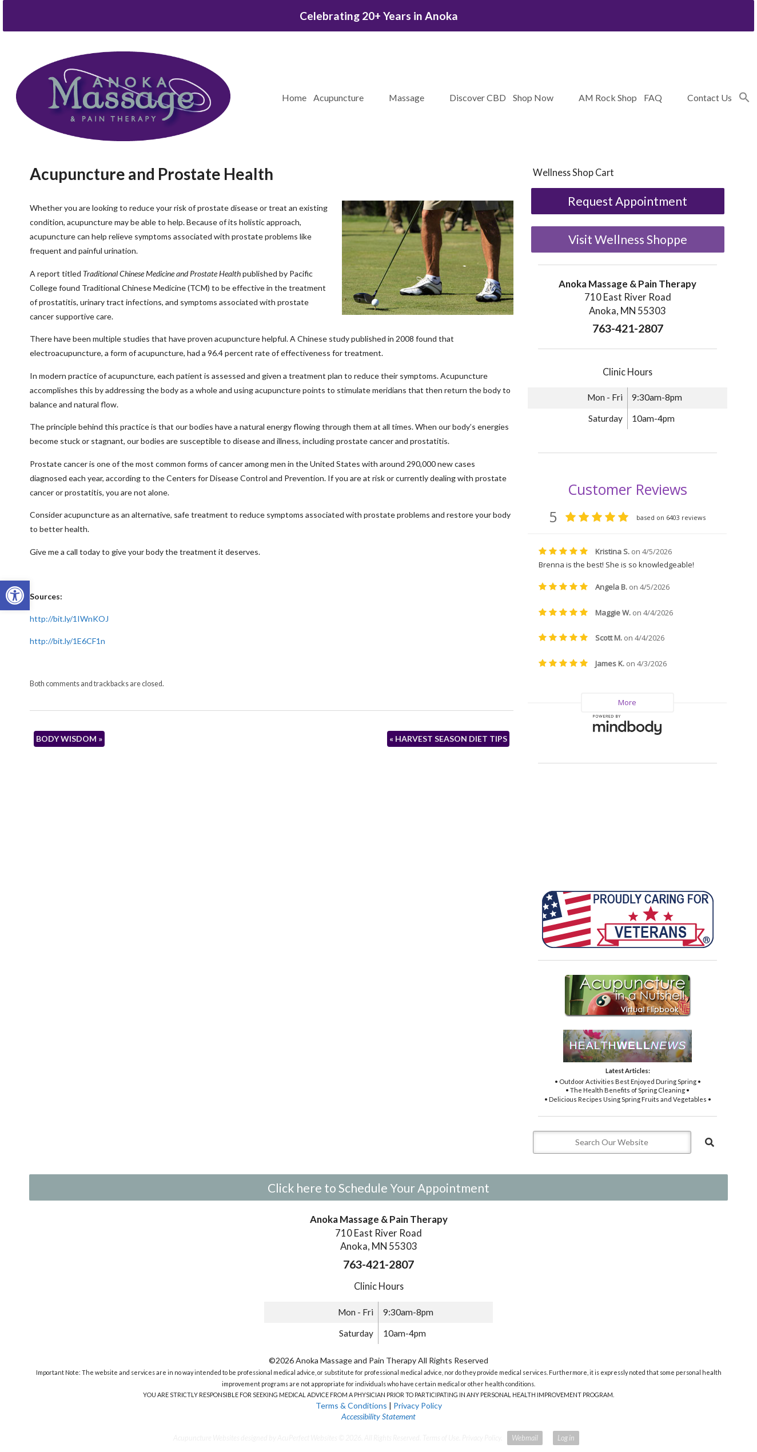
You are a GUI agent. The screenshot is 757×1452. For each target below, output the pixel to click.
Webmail (525, 1438)
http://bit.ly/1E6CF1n (67, 641)
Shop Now (533, 97)
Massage (406, 97)
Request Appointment (627, 201)
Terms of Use (441, 1438)
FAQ (653, 97)
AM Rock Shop (608, 97)
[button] (744, 97)
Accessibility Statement (378, 1416)
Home (294, 97)
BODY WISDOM (69, 738)
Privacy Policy (417, 1405)
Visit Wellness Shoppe (627, 239)
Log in (566, 1438)
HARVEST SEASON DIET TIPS (448, 738)
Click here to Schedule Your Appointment (378, 1188)
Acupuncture (338, 97)
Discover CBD (477, 97)
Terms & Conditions (351, 1405)
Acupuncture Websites (206, 1438)
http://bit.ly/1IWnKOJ (69, 618)
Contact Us (709, 97)
